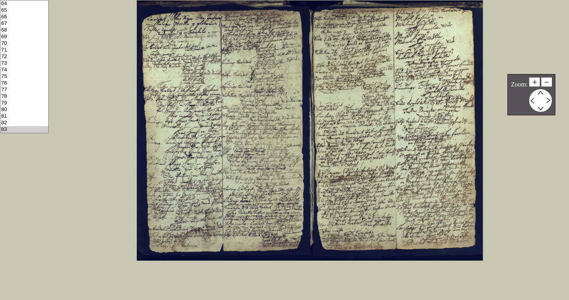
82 (24, 123)
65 (24, 10)
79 (24, 103)
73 (24, 63)
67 (24, 23)
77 (24, 89)
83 (24, 129)
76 (24, 83)
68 (24, 30)
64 (24, 3)
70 (24, 43)
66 (24, 17)
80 (24, 109)
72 (24, 56)
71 (24, 50)
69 (24, 37)
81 (24, 116)
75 (24, 76)
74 (24, 70)
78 (24, 96)
